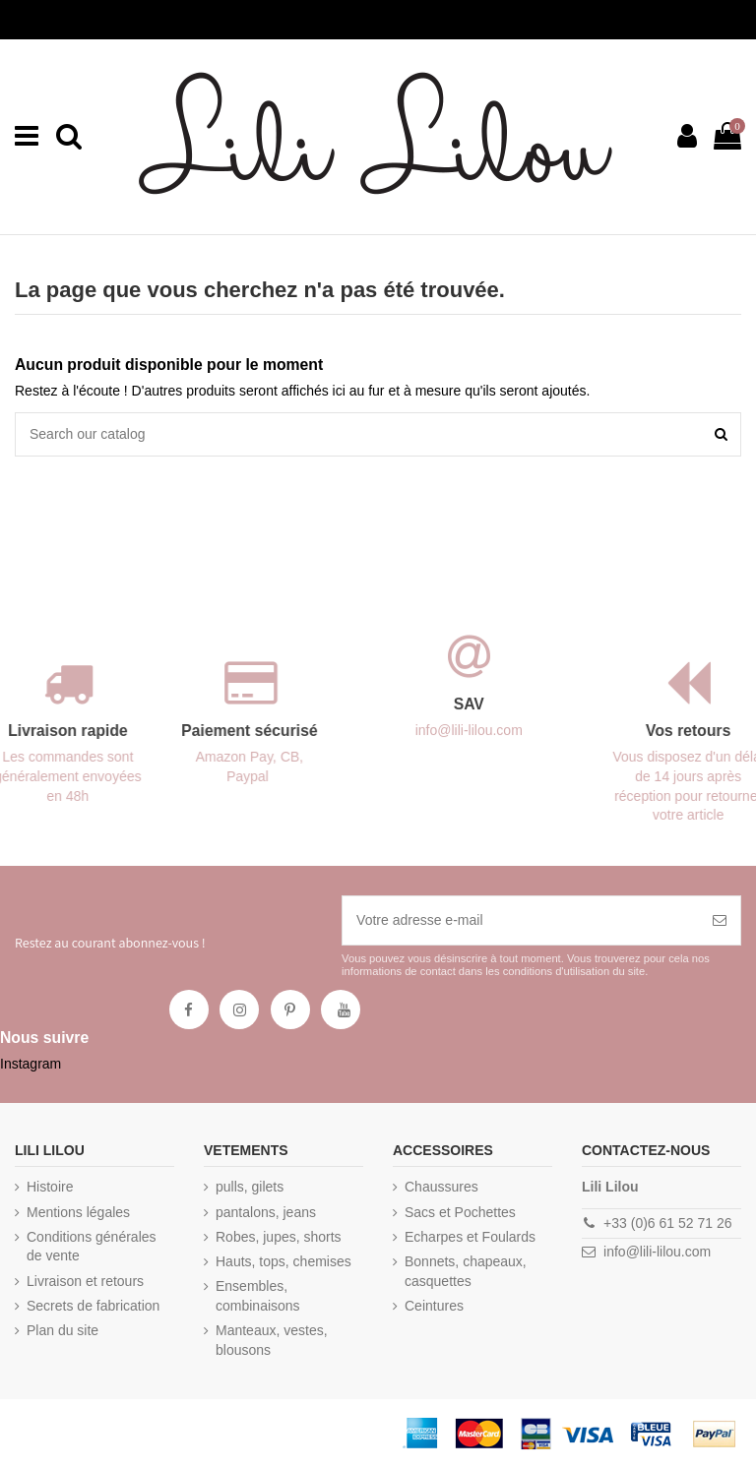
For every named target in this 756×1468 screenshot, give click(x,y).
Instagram (30, 1063)
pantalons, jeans (266, 1212)
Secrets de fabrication (93, 1306)
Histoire (50, 1186)
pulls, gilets (250, 1186)
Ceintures (434, 1306)
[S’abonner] (719, 920)
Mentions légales (78, 1212)
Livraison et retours (85, 1281)
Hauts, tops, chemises (283, 1261)
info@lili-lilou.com (657, 1251)
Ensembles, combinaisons (258, 1296)
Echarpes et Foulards (470, 1237)
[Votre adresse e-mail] (521, 920)
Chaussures (441, 1186)
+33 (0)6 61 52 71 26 (667, 1223)
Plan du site (62, 1330)
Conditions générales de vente (92, 1246)
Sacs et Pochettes (460, 1212)
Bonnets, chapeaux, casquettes (466, 1271)
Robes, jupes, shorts (279, 1237)
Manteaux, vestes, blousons (272, 1340)
